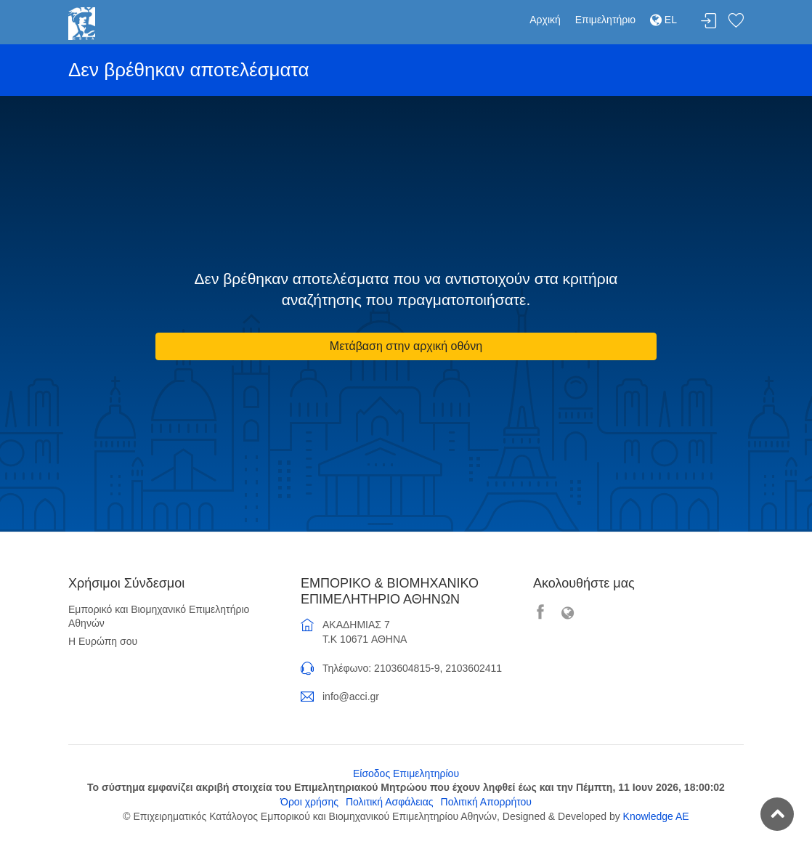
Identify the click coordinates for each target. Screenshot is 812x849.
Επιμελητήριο (605, 19)
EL (663, 19)
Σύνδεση (709, 21)
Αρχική (545, 19)
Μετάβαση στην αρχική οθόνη (406, 346)
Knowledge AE (656, 816)
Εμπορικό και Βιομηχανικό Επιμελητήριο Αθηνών (158, 617)
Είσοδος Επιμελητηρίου (406, 773)
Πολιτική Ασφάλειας (390, 802)
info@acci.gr (350, 696)
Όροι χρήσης (309, 802)
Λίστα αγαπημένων (736, 21)
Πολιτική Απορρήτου (486, 802)
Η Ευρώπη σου (102, 641)
